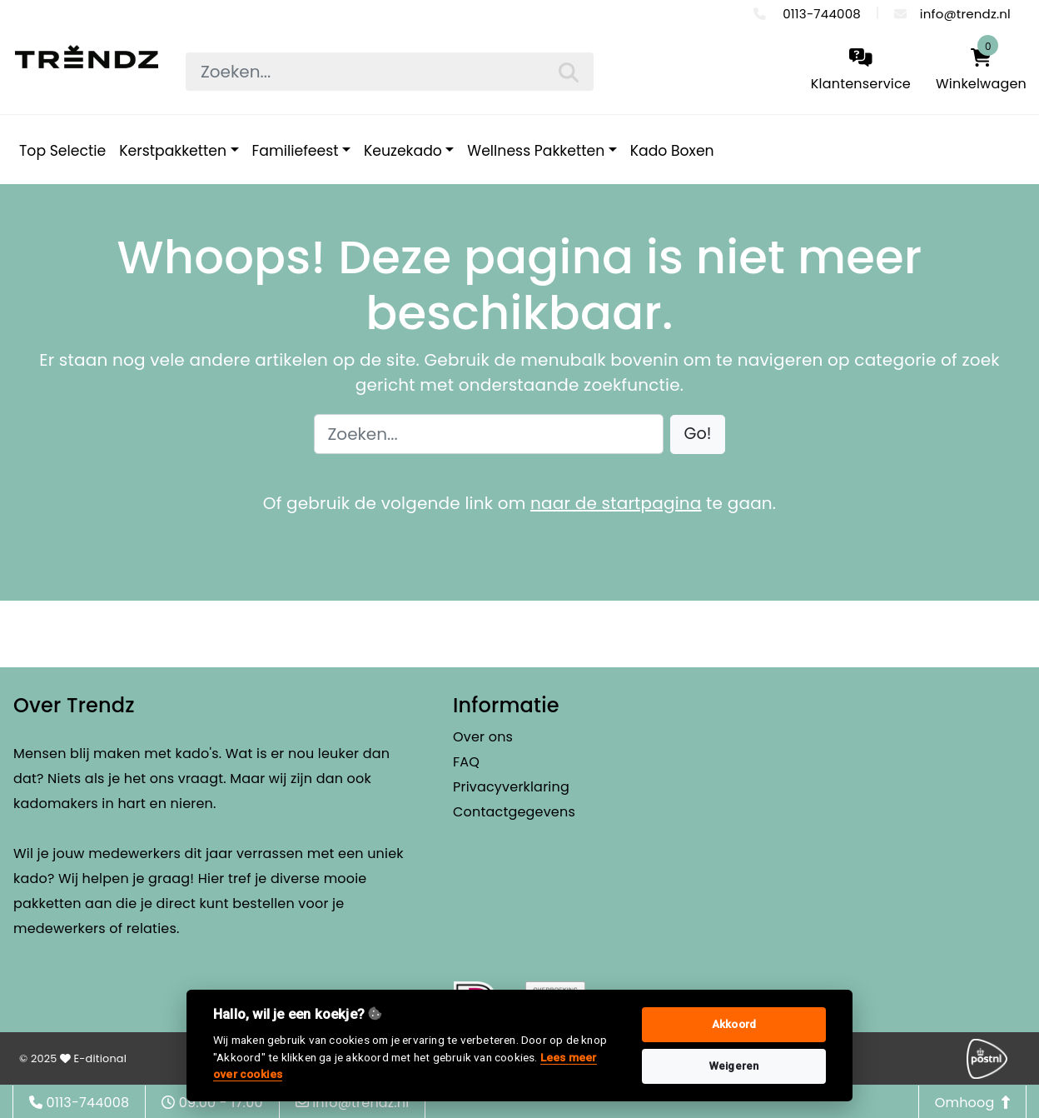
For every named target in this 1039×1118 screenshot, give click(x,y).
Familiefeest (295, 151)
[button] (698, 434)
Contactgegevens (514, 811)
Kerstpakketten (172, 151)
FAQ (466, 761)
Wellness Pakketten (535, 151)
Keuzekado (403, 151)
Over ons (483, 736)
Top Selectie (62, 151)
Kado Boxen (672, 151)
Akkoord (734, 1024)
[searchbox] (390, 71)
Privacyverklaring (511, 786)
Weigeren (734, 1066)
